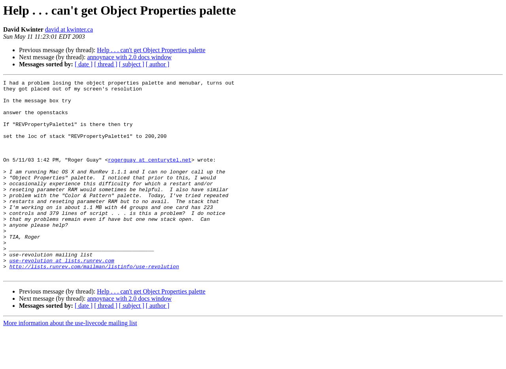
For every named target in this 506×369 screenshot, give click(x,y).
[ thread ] (105, 64)
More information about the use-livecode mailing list (70, 362)
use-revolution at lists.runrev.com (61, 297)
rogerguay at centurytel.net (149, 176)
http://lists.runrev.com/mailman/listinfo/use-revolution (94, 304)
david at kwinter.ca (69, 29)
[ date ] (84, 64)
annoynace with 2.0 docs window (129, 57)
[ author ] (158, 64)
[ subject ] (131, 64)
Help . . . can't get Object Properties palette (151, 50)
